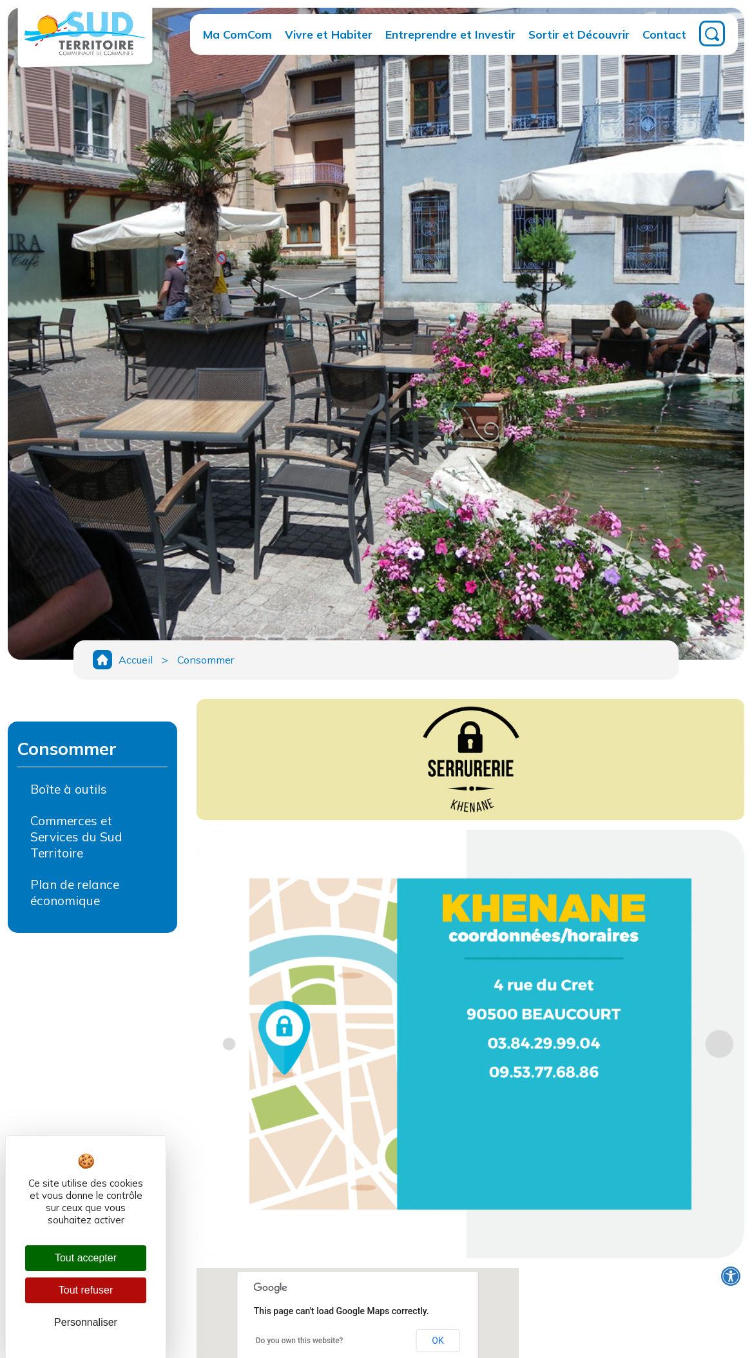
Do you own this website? (299, 1340)
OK (437, 1340)
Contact (664, 34)
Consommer (205, 659)
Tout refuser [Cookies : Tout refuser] (86, 1290)
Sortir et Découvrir (579, 34)
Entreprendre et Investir (450, 34)
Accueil (136, 659)
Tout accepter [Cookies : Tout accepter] (86, 1257)
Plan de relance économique (74, 892)
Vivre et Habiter (328, 34)
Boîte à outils (68, 789)
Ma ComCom (237, 34)
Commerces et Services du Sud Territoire (76, 837)
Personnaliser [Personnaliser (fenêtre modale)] (85, 1322)
